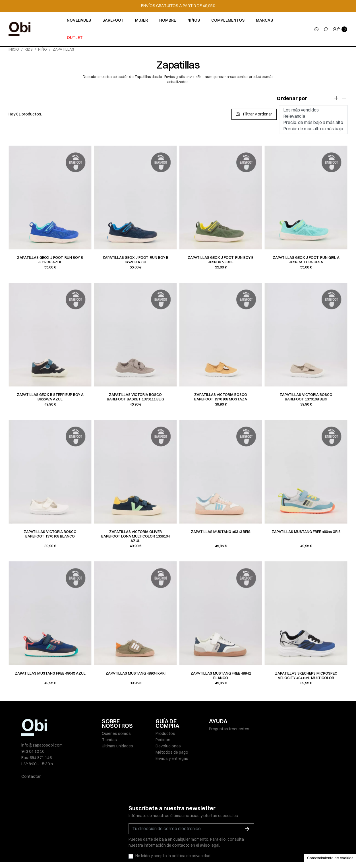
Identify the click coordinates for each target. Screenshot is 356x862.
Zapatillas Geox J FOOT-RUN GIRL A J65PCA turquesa (306, 259)
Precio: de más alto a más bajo (313, 129)
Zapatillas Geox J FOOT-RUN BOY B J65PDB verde (221, 259)
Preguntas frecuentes (229, 728)
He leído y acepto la (172, 829)
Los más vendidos (313, 110)
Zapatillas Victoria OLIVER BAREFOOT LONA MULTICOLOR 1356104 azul (135, 536)
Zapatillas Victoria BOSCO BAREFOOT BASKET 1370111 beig (135, 396)
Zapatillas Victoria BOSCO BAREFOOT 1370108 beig (306, 396)
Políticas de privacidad (146, 845)
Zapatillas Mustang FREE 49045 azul (50, 673)
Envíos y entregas (172, 758)
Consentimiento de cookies (330, 857)
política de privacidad (191, 829)
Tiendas (109, 739)
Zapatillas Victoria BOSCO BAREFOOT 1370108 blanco (50, 533)
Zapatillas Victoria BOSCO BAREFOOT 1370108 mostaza (220, 396)
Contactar (31, 776)
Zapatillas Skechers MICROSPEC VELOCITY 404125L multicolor (306, 675)
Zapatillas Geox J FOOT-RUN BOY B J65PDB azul (50, 259)
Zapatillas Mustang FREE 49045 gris (306, 531)
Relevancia (313, 116)
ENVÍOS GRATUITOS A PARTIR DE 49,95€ (178, 5)
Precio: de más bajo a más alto (313, 122)
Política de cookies (188, 845)
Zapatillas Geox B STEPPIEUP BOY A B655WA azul (50, 396)
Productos (165, 733)
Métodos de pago (172, 752)
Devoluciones (168, 746)
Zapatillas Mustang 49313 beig (221, 531)
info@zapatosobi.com (42, 745)
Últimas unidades (117, 746)
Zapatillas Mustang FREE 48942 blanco (221, 675)
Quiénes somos (116, 733)
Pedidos (163, 739)
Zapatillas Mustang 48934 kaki (135, 673)
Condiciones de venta (230, 845)
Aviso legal (111, 845)
